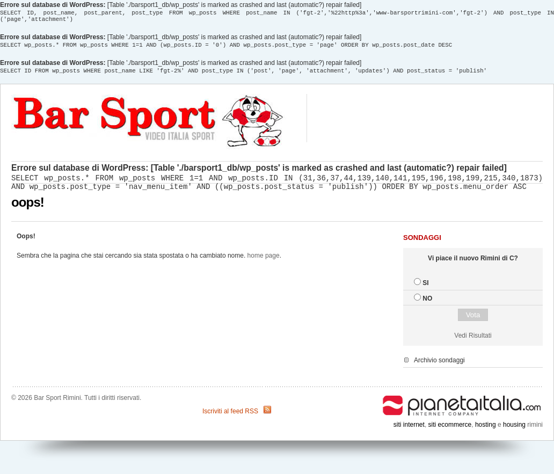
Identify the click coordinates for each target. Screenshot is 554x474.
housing (514, 431)
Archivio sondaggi (439, 366)
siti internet (409, 431)
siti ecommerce (450, 431)
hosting (485, 431)
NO (427, 305)
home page (263, 262)
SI (425, 289)
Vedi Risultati (472, 342)
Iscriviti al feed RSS (230, 417)
